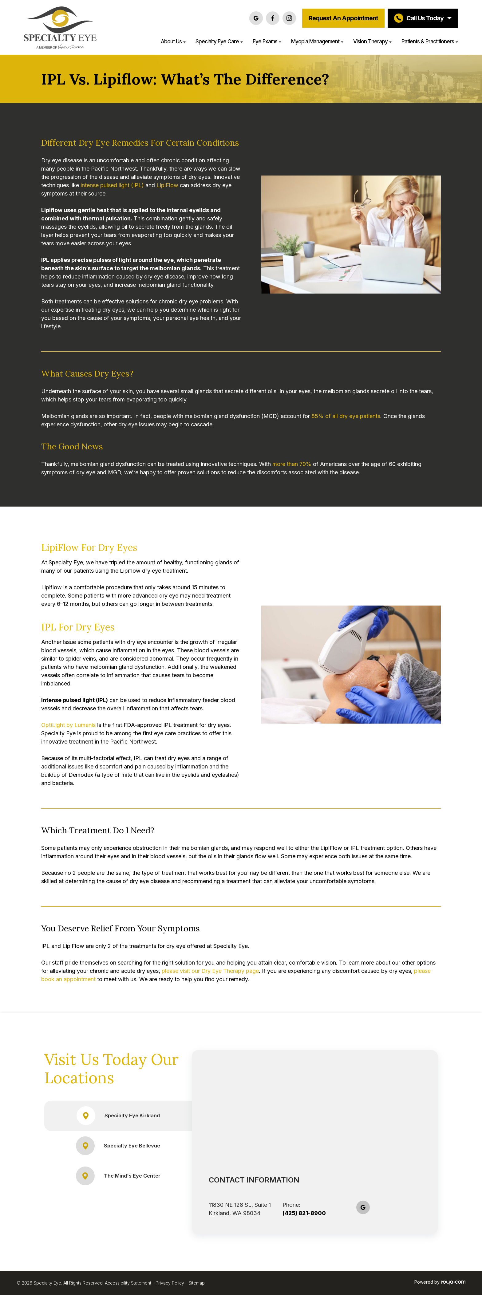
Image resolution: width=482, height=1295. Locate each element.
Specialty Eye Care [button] (219, 41)
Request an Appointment (343, 18)
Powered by (439, 1282)
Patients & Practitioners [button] (429, 41)
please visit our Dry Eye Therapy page (210, 971)
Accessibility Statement (128, 1282)
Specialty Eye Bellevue (118, 1145)
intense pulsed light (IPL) (112, 185)
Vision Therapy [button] (372, 41)
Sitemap (196, 1282)
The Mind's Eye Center (118, 1176)
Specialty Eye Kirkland (118, 1115)
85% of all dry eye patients (345, 416)
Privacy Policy (170, 1282)
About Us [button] (173, 41)
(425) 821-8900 (304, 1213)
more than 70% (291, 464)
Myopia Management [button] (317, 41)
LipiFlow (168, 185)
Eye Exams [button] (267, 41)
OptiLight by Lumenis (68, 725)
